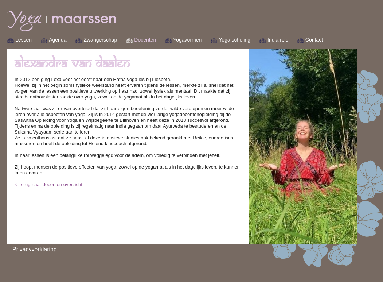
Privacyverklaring (34, 249)
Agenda (57, 40)
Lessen (23, 40)
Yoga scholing (234, 40)
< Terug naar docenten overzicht (48, 184)
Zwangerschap (100, 40)
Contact (314, 40)
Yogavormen (187, 40)
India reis (277, 40)
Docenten (145, 40)
